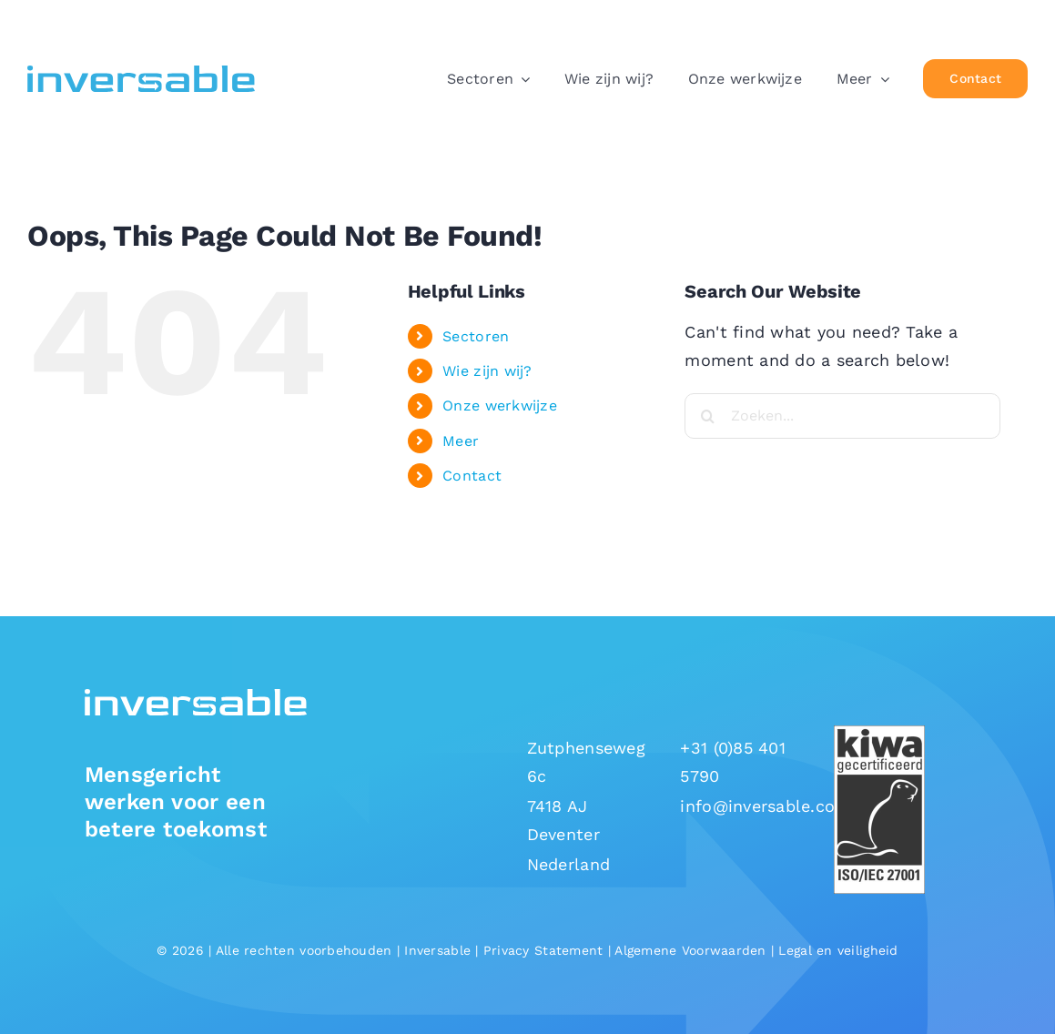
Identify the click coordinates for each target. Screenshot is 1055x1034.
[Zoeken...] (842, 416)
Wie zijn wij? (487, 371)
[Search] (707, 416)
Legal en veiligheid (838, 950)
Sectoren (475, 336)
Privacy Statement (543, 950)
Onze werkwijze (499, 405)
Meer (460, 441)
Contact (472, 475)
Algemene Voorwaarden (690, 950)
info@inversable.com (765, 806)
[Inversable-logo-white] (196, 696)
